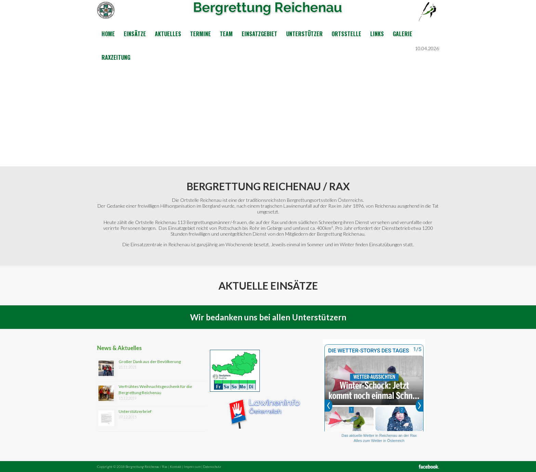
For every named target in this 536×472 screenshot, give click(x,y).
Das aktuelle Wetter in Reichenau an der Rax (379, 435)
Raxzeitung (116, 57)
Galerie (402, 34)
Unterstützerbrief (135, 411)
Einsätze (135, 34)
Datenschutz (212, 466)
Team (226, 34)
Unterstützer (304, 34)
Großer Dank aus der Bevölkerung (150, 361)
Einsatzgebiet (259, 34)
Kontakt (176, 466)
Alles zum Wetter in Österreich (379, 441)
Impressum (192, 466)
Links (377, 34)
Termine (200, 34)
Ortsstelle (346, 34)
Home (108, 34)
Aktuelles (168, 34)
